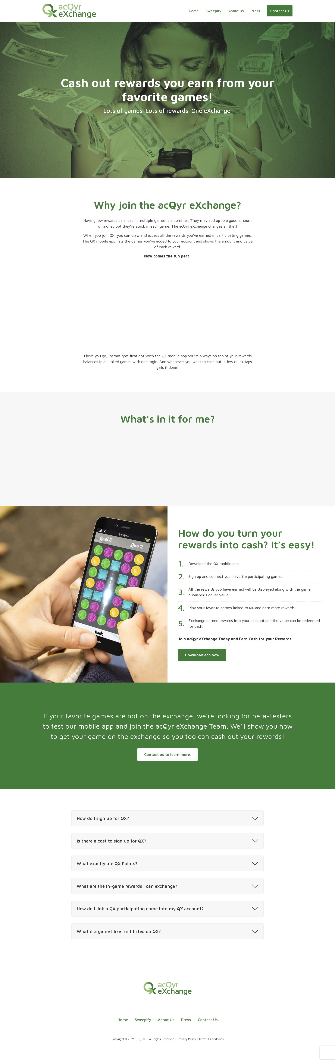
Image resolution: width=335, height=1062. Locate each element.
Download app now (202, 655)
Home (194, 11)
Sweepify (214, 11)
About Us (236, 11)
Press (255, 11)
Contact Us (279, 11)
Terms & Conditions (211, 1039)
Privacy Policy (187, 1039)
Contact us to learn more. (167, 754)
